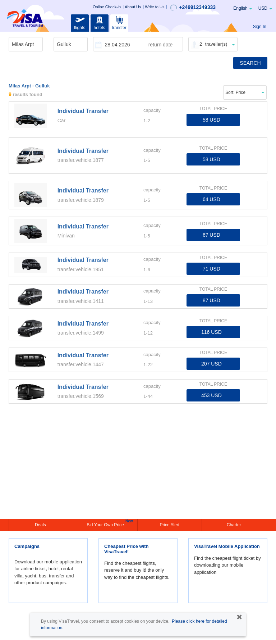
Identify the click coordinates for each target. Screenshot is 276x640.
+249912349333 (193, 7)
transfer (119, 22)
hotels (99, 22)
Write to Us (154, 7)
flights (79, 22)
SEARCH (250, 63)
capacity (152, 110)
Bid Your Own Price (106, 524)
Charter (234, 524)
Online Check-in (107, 7)
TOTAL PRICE (213, 108)
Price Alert (169, 524)
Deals (41, 524)
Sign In (259, 26)
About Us (133, 7)
